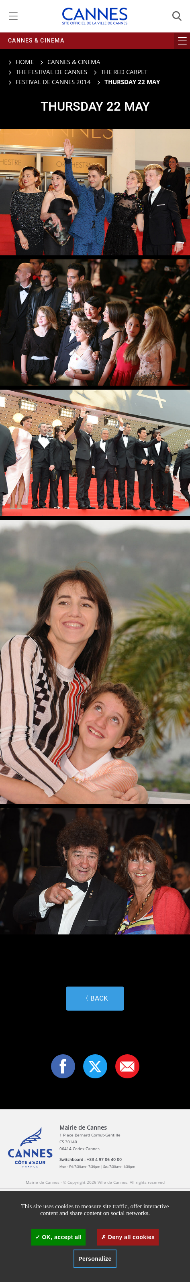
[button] (127, 1064)
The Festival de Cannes (51, 72)
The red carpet (124, 72)
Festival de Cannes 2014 (53, 82)
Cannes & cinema (36, 40)
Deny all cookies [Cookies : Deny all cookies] (128, 1237)
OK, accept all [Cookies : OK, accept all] (58, 1237)
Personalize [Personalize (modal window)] (94, 1259)
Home (21, 62)
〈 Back (95, 996)
